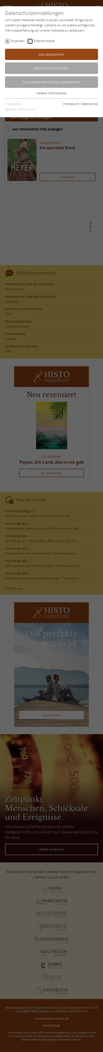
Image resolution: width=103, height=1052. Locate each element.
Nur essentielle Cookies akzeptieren (51, 81)
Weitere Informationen (51, 93)
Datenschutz (89, 104)
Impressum (71, 104)
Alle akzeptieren (51, 54)
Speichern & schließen (51, 67)
